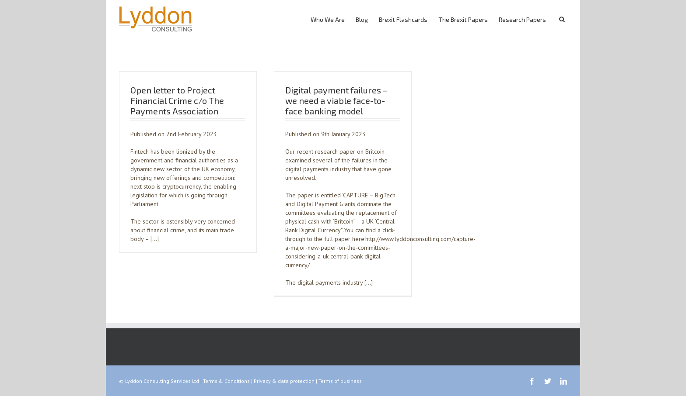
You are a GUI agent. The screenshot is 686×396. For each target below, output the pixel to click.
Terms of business (340, 381)
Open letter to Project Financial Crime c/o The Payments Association (177, 100)
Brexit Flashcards (403, 19)
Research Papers (522, 19)
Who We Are (328, 19)
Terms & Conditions (226, 381)
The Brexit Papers (463, 19)
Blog (362, 19)
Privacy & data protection (284, 381)
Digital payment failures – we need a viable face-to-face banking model (336, 100)
